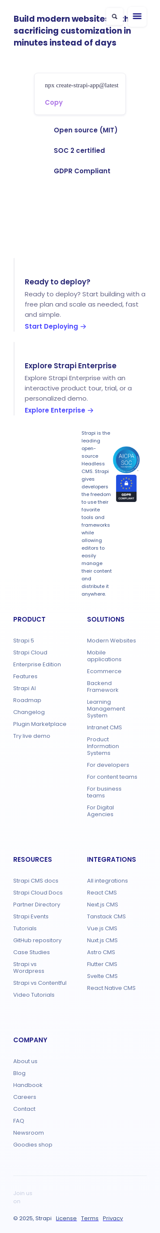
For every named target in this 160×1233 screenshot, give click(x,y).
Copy (54, 102)
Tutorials (25, 928)
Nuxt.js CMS (102, 940)
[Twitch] (77, 1193)
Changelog (29, 712)
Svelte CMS (102, 976)
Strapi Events (31, 916)
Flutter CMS (102, 964)
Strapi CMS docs (35, 881)
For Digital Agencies (100, 810)
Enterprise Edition (37, 664)
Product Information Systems (103, 746)
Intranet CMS (104, 727)
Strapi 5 (23, 641)
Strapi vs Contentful (40, 983)
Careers (24, 1097)
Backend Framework (103, 686)
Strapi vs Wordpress (28, 967)
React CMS (102, 893)
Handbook (28, 1085)
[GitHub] (46, 1193)
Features (25, 676)
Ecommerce (104, 671)
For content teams (112, 777)
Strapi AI (24, 688)
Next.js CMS (102, 904)
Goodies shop (32, 1145)
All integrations (107, 881)
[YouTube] (62, 1201)
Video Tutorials (34, 995)
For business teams (104, 792)
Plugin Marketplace (40, 724)
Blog (19, 1073)
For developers (108, 765)
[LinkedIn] (123, 1193)
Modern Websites (111, 641)
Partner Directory (36, 904)
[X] (92, 1193)
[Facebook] (108, 1193)
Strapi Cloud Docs (38, 893)
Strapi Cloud (30, 652)
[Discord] (62, 1193)
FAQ (18, 1121)
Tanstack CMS (106, 916)
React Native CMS (111, 988)
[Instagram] (46, 1201)
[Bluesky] (77, 1201)
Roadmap (27, 700)
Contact (24, 1109)
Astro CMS (101, 952)
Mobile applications (104, 655)
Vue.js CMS (102, 928)
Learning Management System (106, 709)
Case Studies (31, 952)
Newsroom (28, 1133)
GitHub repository (37, 940)
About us (25, 1061)
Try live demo (31, 736)
